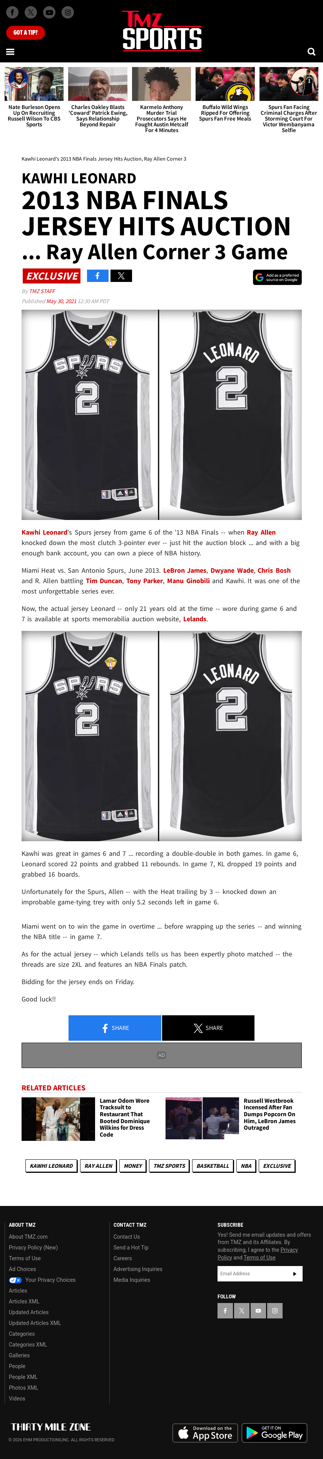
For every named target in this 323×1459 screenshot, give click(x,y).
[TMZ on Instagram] (68, 12)
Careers (123, 1258)
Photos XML (23, 1388)
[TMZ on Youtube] (49, 12)
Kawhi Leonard (51, 1165)
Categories (22, 1334)
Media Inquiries (132, 1280)
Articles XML (24, 1301)
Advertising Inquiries (138, 1269)
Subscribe (295, 1273)
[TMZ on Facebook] (12, 12)
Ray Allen (98, 1165)
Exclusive (277, 1165)
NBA (246, 1165)
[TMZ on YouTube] (258, 1310)
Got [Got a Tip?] (25, 33)
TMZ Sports (169, 1165)
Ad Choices (22, 1269)
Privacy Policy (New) (33, 1247)
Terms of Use (25, 1258)
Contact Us (127, 1237)
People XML (23, 1377)
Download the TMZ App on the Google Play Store (274, 1433)
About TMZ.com (28, 1237)
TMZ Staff (42, 291)
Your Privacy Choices (42, 1280)
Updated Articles (29, 1312)
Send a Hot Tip (131, 1247)
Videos (17, 1398)
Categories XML (28, 1345)
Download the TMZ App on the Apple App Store (205, 1433)
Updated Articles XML (35, 1323)
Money (133, 1165)
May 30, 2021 (61, 301)
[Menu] (11, 51)
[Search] (312, 51)
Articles (18, 1291)
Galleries (19, 1355)
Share (114, 1028)
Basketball (212, 1165)
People (17, 1366)
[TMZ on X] (31, 12)
